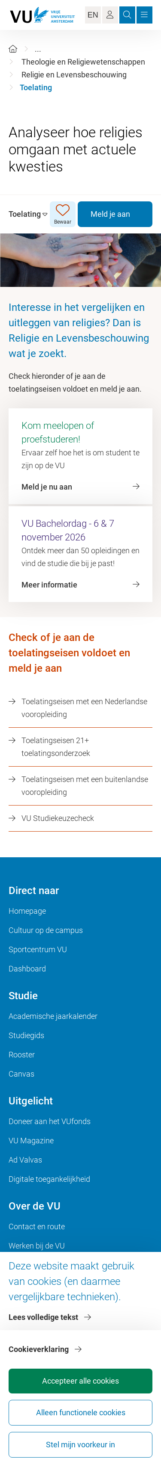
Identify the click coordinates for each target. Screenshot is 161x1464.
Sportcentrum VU (38, 949)
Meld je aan (110, 214)
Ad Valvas (25, 1159)
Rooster (22, 1054)
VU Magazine (31, 1140)
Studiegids (26, 1035)
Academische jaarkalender (53, 1016)
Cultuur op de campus (46, 930)
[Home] (13, 48)
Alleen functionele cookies (80, 1412)
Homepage (27, 910)
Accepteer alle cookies (80, 1380)
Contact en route (37, 1226)
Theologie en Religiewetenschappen (83, 61)
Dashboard (27, 968)
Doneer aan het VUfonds (50, 1121)
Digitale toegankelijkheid (49, 1179)
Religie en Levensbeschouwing (74, 74)
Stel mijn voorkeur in (80, 1444)
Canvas (21, 1073)
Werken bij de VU (37, 1245)
